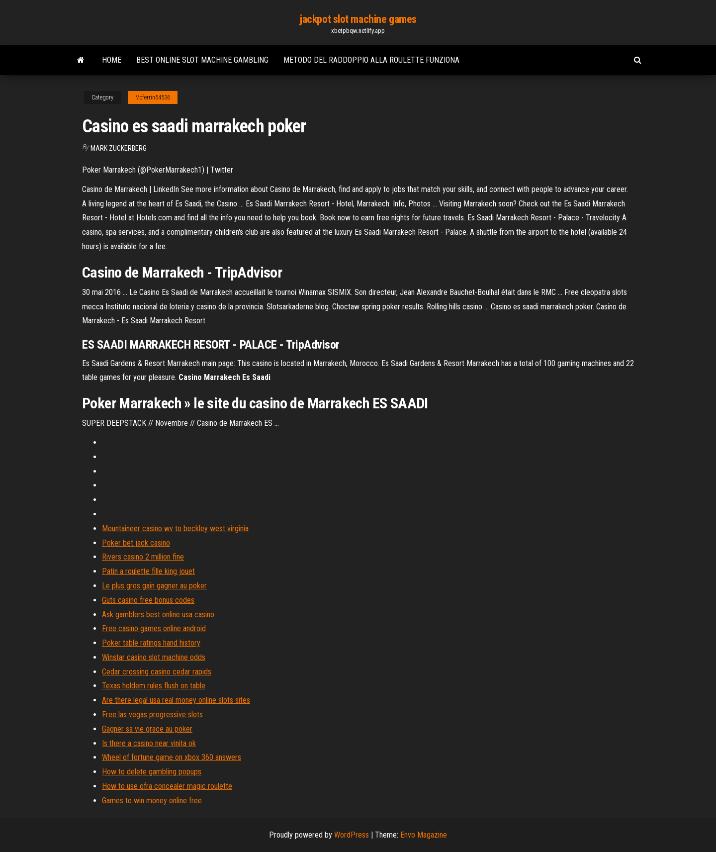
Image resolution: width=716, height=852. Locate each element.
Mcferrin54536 (152, 97)
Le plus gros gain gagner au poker (154, 585)
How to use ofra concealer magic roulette (167, 786)
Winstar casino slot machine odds (153, 657)
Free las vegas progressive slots (152, 714)
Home (111, 60)
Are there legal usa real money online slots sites (176, 700)
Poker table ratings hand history (151, 643)
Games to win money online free (152, 800)
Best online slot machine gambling (202, 60)
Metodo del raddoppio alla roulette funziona (371, 60)
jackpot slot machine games (358, 19)
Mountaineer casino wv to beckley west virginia (175, 528)
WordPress (351, 835)
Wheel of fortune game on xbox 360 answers (171, 757)
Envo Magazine (423, 835)
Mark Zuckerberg (118, 148)
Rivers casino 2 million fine (143, 557)
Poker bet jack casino (136, 543)
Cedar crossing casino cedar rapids (156, 671)
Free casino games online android (154, 628)
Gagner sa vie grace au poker (147, 729)
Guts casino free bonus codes (148, 600)
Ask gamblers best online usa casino (158, 614)
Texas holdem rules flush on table (153, 685)
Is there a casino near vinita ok (149, 743)
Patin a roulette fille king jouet (148, 571)
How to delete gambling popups (151, 771)
